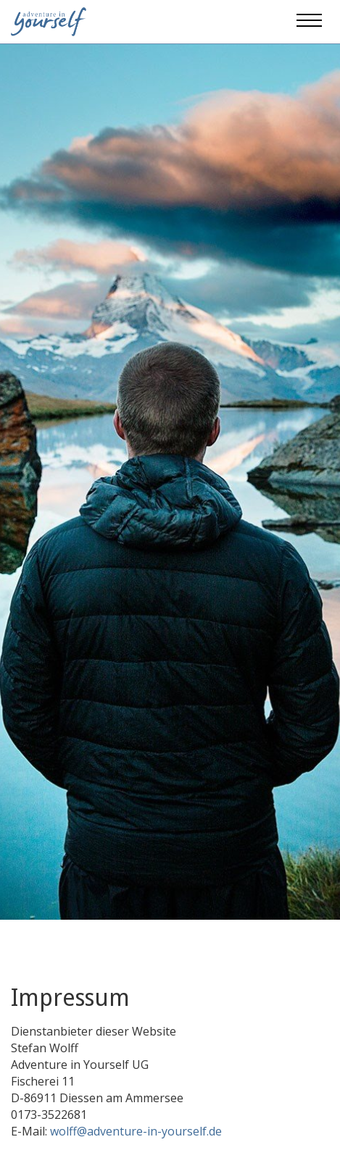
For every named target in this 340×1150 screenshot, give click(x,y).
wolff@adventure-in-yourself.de (136, 1131)
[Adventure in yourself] (48, 20)
